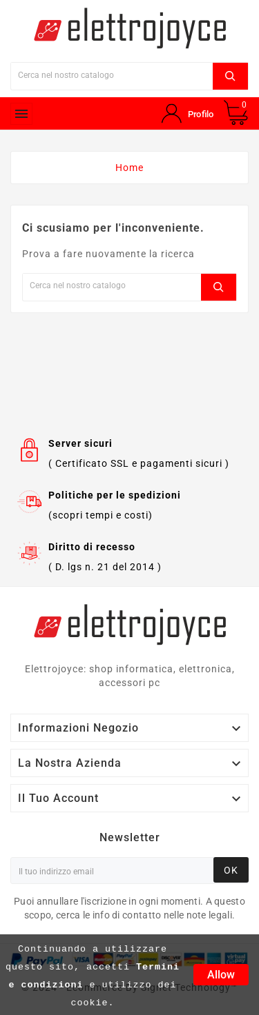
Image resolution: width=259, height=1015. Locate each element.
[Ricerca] (112, 75)
